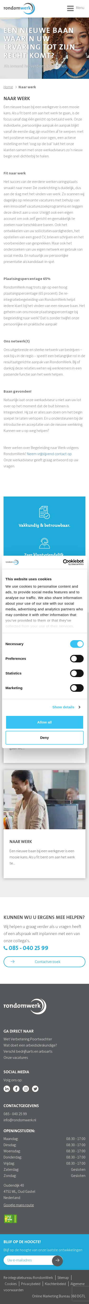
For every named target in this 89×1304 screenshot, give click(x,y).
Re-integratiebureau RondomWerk (28, 1277)
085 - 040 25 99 (26, 948)
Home (8, 86)
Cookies (11, 1284)
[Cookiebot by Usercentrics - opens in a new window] (63, 562)
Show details (63, 707)
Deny (44, 738)
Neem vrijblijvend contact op (49, 453)
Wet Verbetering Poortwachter (28, 1039)
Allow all (44, 722)
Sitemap (63, 1277)
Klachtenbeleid (55, 1284)
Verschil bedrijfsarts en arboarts (28, 1051)
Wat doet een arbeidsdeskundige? (30, 1045)
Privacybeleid (30, 1284)
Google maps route (19, 1204)
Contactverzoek (35, 961)
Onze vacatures (16, 1057)
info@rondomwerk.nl (20, 1120)
